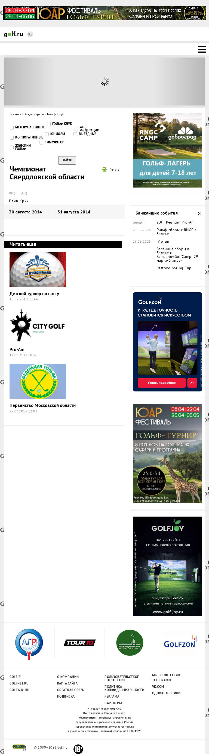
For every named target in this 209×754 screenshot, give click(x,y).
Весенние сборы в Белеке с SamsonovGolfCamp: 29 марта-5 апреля (177, 255)
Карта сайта (67, 683)
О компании (68, 677)
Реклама (111, 696)
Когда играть (34, 115)
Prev (29, 81)
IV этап (162, 242)
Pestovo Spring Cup (174, 268)
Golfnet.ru (19, 683)
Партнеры (113, 703)
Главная (15, 115)
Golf (13, 34)
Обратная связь (70, 690)
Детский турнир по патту (34, 294)
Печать (114, 170)
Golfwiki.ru (20, 690)
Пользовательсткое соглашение (121, 678)
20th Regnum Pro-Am (175, 223)
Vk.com (158, 687)
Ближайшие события (197, 213)
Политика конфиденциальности (121, 688)
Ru (30, 35)
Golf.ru (16, 677)
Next (180, 81)
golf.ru (19, 747)
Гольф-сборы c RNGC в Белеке (176, 232)
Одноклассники (166, 693)
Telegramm (161, 680)
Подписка (66, 696)
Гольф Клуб (55, 115)
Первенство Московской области (43, 406)
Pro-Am (17, 350)
